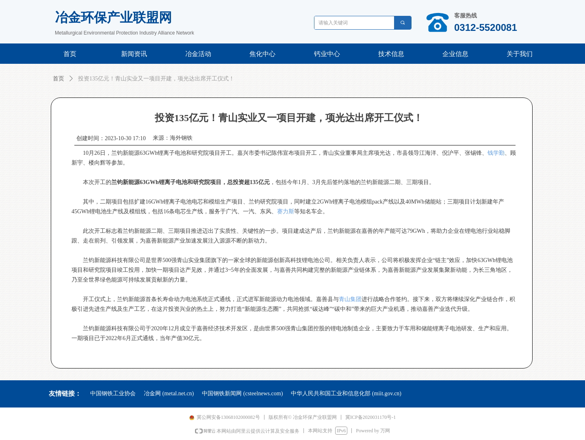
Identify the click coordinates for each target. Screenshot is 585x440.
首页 (58, 79)
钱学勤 (496, 153)
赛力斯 (285, 211)
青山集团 (350, 299)
